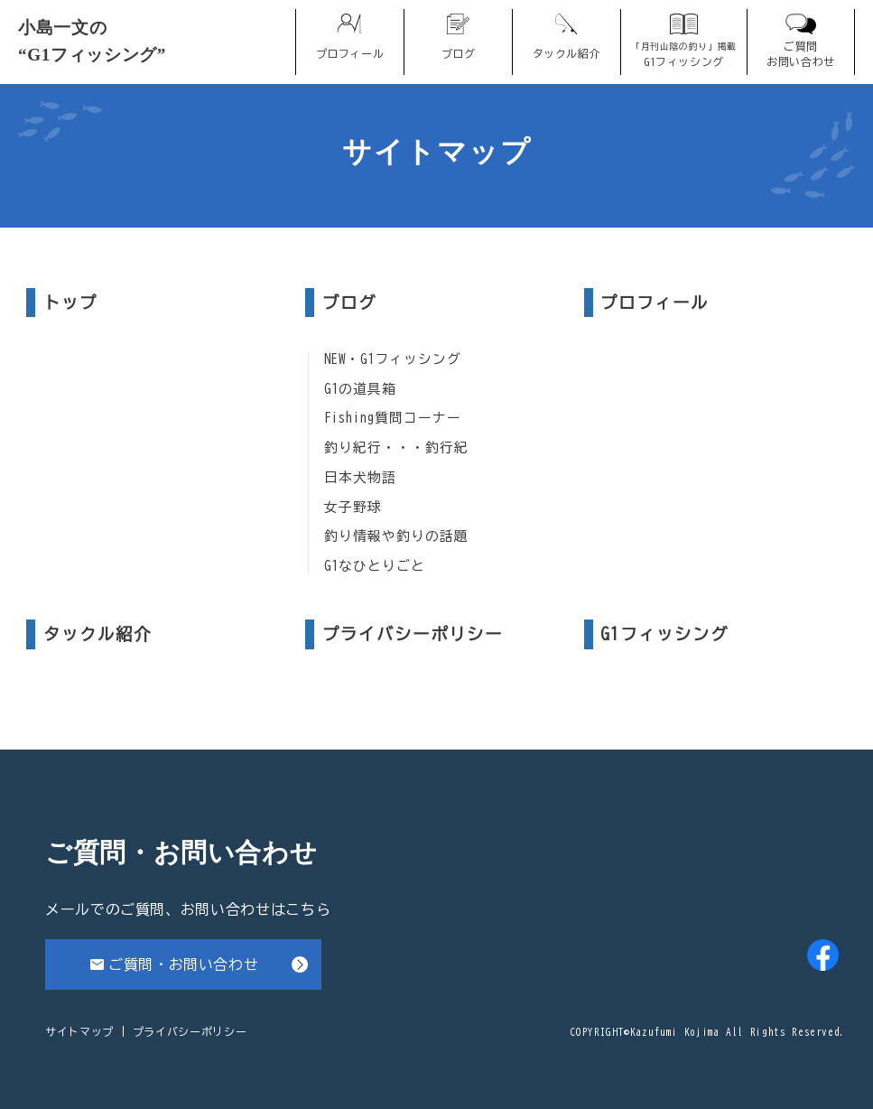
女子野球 (353, 507)
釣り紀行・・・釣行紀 (396, 448)
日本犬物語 (360, 477)
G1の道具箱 (360, 389)
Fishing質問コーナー (392, 418)
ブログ (349, 302)
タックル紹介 (97, 634)
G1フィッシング (664, 634)
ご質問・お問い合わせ (183, 964)
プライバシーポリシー (412, 634)
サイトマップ (79, 1031)
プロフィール (654, 302)
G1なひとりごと (374, 566)
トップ (70, 302)
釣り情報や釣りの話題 (396, 536)
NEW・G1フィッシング (392, 359)
